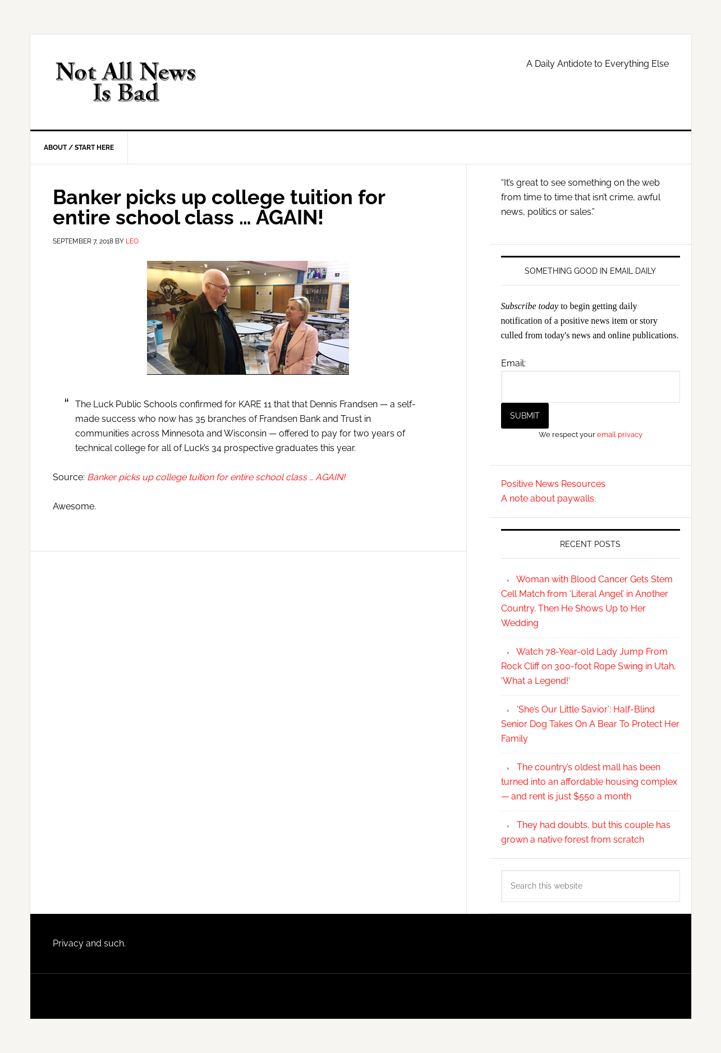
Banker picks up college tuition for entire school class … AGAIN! (216, 477)
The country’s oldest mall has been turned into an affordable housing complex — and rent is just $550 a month (589, 782)
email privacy (619, 434)
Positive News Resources (553, 484)
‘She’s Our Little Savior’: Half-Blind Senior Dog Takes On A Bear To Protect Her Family (590, 724)
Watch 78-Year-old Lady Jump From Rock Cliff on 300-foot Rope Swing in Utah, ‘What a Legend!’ (588, 666)
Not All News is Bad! (126, 82)
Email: (513, 363)
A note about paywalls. (548, 498)
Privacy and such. (89, 943)
